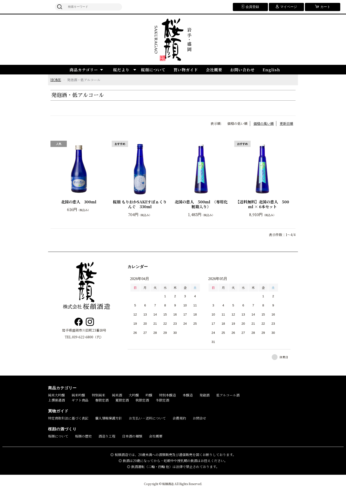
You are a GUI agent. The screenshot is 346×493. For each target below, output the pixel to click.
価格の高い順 (263, 123)
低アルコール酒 (228, 395)
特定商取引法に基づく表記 (68, 418)
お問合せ (199, 418)
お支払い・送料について (147, 418)
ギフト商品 (80, 400)
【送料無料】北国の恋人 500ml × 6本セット (262, 205)
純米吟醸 (78, 395)
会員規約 (179, 418)
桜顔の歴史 (83, 436)
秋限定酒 (142, 400)
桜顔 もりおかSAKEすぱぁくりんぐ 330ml (140, 205)
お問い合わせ (242, 70)
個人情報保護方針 (108, 418)
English (271, 70)
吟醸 (149, 395)
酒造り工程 (107, 436)
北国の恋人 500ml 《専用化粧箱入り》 (201, 205)
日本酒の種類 (132, 436)
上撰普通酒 (56, 400)
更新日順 (286, 123)
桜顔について (153, 70)
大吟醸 (134, 395)
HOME (55, 79)
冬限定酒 (162, 400)
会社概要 (214, 70)
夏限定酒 (122, 400)
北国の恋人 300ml (78, 202)
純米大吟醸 (56, 395)
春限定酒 (102, 400)
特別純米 (98, 395)
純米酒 (117, 395)
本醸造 (188, 395)
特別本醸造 (167, 395)
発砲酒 (204, 395)
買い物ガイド (185, 70)
